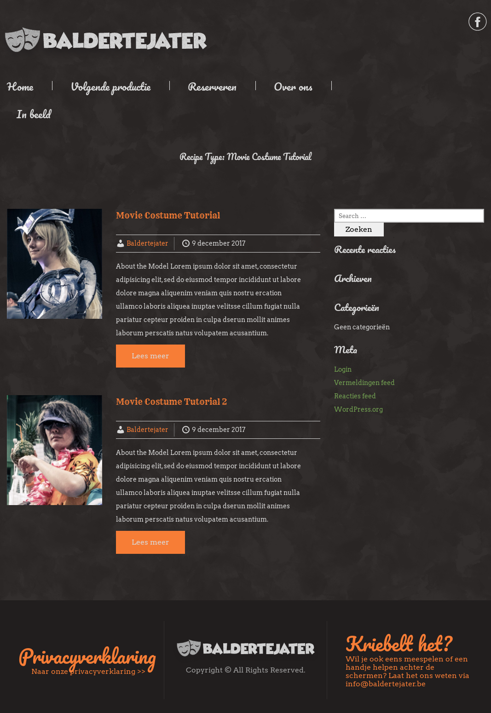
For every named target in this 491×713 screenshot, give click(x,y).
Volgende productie (110, 86)
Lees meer (150, 355)
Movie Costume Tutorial (168, 215)
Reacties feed (355, 396)
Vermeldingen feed (364, 382)
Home (20, 86)
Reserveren (212, 86)
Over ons (293, 86)
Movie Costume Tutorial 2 (171, 402)
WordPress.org (358, 409)
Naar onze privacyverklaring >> (88, 671)
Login (343, 369)
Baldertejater (147, 243)
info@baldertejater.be (386, 683)
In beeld (34, 114)
